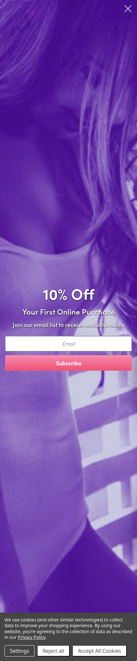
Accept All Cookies (99, 650)
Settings (19, 650)
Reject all (53, 650)
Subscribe (69, 363)
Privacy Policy (31, 637)
